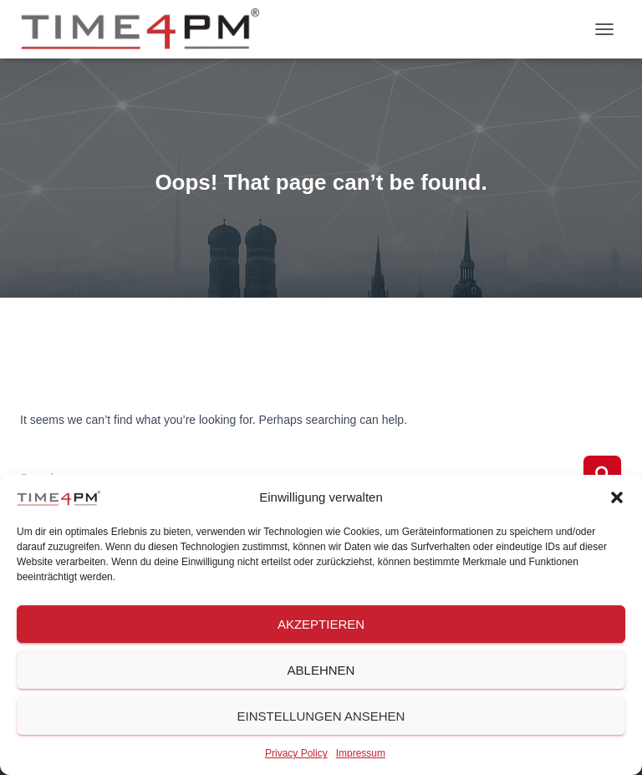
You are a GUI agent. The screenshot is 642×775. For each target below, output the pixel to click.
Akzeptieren (321, 624)
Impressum (360, 753)
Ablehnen (321, 670)
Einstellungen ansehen (321, 716)
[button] (617, 497)
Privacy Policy (296, 753)
